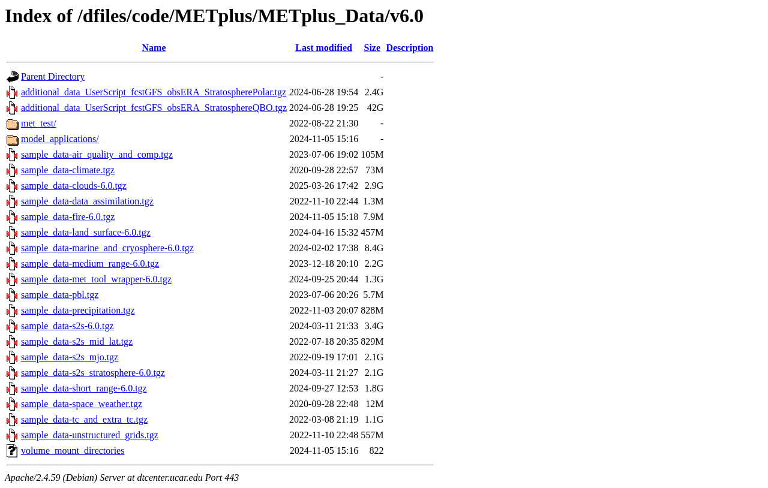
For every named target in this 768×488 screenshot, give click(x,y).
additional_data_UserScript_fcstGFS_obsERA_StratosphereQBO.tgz (154, 108)
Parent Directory (53, 76)
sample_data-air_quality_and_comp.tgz (97, 154)
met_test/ (38, 123)
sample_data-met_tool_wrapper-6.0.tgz (96, 279)
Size (372, 48)
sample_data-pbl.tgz (59, 295)
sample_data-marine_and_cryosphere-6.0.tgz (107, 248)
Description (409, 48)
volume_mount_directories (72, 450)
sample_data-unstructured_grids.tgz (89, 435)
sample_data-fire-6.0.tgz (68, 217)
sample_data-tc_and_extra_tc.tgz (84, 419)
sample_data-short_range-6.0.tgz (84, 388)
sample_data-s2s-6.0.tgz (67, 326)
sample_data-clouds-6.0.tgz (74, 185)
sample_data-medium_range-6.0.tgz (90, 263)
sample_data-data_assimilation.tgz (87, 201)
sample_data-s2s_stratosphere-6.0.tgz (93, 372)
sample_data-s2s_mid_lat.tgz (77, 341)
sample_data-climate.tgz (68, 170)
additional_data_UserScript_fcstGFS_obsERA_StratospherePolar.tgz (153, 92)
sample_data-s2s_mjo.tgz (69, 357)
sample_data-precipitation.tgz (78, 310)
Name (154, 48)
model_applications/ (60, 139)
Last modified (323, 48)
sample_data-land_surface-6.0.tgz (86, 232)
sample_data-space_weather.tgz (81, 404)
